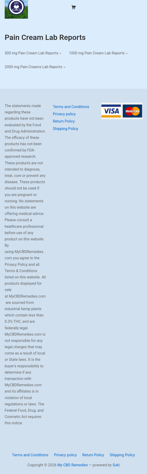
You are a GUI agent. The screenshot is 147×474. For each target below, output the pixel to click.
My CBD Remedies (72, 465)
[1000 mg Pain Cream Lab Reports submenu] (127, 53)
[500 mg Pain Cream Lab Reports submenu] (60, 53)
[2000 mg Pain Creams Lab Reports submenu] (64, 67)
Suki (116, 465)
